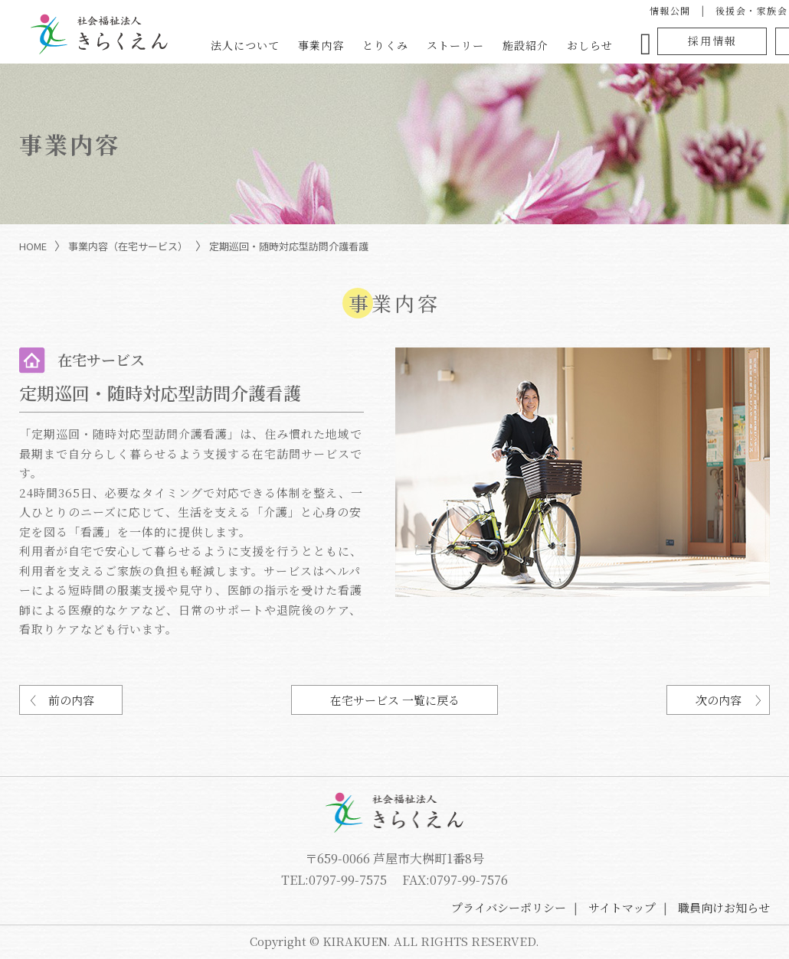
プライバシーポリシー (508, 907)
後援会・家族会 (751, 10)
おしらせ (590, 45)
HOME (33, 246)
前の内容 (71, 700)
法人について (245, 45)
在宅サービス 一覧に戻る (395, 700)
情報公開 (670, 10)
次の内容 (719, 700)
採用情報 (712, 40)
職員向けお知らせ (724, 907)
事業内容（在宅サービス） (128, 246)
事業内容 (321, 45)
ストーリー (455, 45)
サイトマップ (622, 907)
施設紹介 (525, 45)
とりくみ (385, 45)
